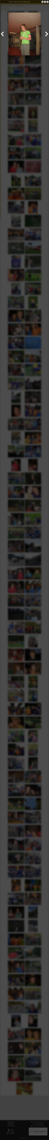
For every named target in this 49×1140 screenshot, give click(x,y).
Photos (10, 1)
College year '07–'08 (17, 1)
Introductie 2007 (26, 1)
